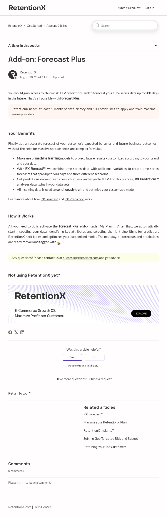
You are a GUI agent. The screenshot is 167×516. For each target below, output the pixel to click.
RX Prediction (74, 199)
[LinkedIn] (22, 332)
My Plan (106, 226)
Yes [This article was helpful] (72, 357)
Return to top (20, 392)
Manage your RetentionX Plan (105, 422)
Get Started (34, 25)
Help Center (42, 507)
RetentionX (15, 25)
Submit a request (129, 8)
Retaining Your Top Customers (105, 447)
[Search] (125, 25)
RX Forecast (49, 199)
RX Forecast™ (93, 414)
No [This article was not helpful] (95, 357)
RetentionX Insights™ (99, 430)
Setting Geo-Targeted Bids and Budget (111, 438)
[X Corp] (16, 332)
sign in (21, 482)
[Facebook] (10, 332)
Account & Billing (57, 25)
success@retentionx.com (81, 258)
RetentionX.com (19, 507)
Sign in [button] (149, 8)
